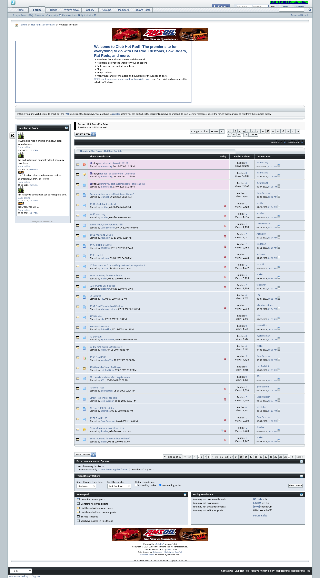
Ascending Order (145, 485)
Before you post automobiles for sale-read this (122, 183)
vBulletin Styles (147, 554)
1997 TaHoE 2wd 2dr (101, 244)
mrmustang (106, 166)
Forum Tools (276, 142)
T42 (102, 298)
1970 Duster (96, 316)
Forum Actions (69, 15)
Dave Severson (108, 227)
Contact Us (227, 570)
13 (258, 131)
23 (234, 134)
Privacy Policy (267, 570)
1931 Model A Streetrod (103, 204)
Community (52, 15)
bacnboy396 (107, 360)
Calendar (39, 15)
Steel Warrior (107, 400)
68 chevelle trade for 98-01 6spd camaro (110, 377)
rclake (104, 349)
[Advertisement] (53, 70)
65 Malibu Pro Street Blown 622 (107, 428)
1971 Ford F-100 (98, 418)
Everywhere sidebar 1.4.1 (42, 221)
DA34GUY (105, 248)
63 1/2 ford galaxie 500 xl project (106, 346)
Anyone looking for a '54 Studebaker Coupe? (112, 194)
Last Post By (264, 156)
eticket (104, 278)
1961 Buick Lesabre (99, 326)
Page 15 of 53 (201, 131)
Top (308, 570)
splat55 (104, 268)
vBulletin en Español (172, 552)
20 (292, 131)
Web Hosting (283, 570)
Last (253, 134)
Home (20, 10)
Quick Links (87, 15)
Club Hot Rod (242, 570)
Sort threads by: (115, 481)
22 (229, 134)
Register (299, 7)
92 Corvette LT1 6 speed (103, 285)
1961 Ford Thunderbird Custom (106, 306)
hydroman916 (107, 339)
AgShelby (105, 237)
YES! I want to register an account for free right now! (122, 79)
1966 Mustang (97, 214)
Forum (37, 10)
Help (285, 7)
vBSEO (169, 549)
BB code (257, 499)
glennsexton (107, 390)
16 (273, 131)
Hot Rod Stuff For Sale (42, 24)
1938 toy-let (96, 255)
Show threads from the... (90, 481)
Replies (237, 156)
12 (253, 131)
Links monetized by (24, 576)
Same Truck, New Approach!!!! (106, 224)
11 (248, 131)
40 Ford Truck (97, 387)
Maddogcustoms (109, 309)
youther (104, 207)
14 (263, 131)
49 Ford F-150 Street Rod (102, 408)
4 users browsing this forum (113, 469)
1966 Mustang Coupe (101, 234)
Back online (24, 147)
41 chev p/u (96, 336)
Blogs (53, 10)
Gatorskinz (106, 329)
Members (123, 10)
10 (243, 131)
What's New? (71, 10)
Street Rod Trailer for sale (103, 397)
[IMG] (256, 506)
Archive (255, 570)
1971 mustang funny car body (106, 275)
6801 (103, 380)
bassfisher (105, 410)
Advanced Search (299, 15)
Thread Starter (104, 156)
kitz (102, 319)
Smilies (257, 502)
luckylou (105, 258)
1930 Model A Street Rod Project (106, 367)
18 (282, 131)
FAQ (31, 15)
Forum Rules (260, 515)
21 (297, 131)
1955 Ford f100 (98, 356)
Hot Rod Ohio (107, 370)
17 (278, 131)
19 (288, 131)
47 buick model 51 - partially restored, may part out (117, 265)
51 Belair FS (95, 296)
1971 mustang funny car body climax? (110, 438)
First (214, 131)
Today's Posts (20, 15)
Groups (106, 10)
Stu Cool (105, 196)
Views (247, 156)
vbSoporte (157, 552)
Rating (223, 156)
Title (92, 156)
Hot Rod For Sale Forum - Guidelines (117, 173)
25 (239, 134)
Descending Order (170, 485)
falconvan (105, 288)
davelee (104, 431)
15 (268, 131)
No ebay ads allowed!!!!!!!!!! (113, 163)
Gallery (90, 10)
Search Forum (294, 142)
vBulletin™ (159, 544)
